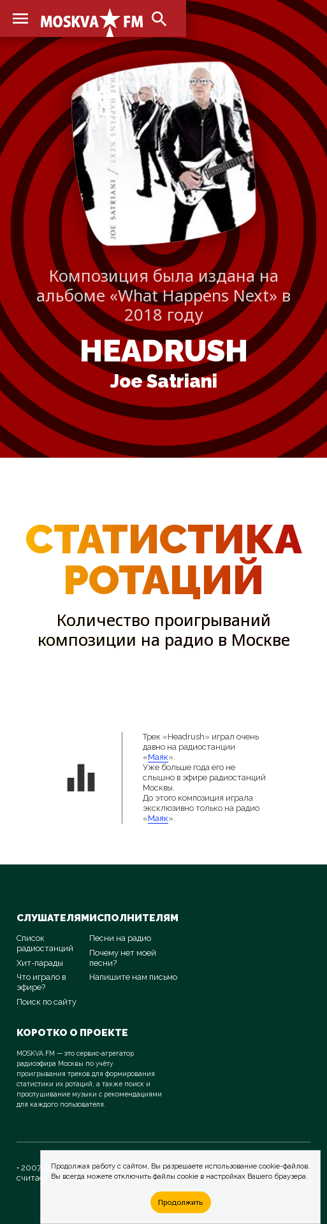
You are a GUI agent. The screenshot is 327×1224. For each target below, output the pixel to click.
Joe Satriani (163, 381)
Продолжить (180, 1202)
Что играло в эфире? (41, 982)
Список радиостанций (45, 943)
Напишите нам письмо (133, 977)
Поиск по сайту (46, 1002)
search (159, 19)
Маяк (158, 757)
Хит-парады (40, 963)
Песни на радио (120, 938)
